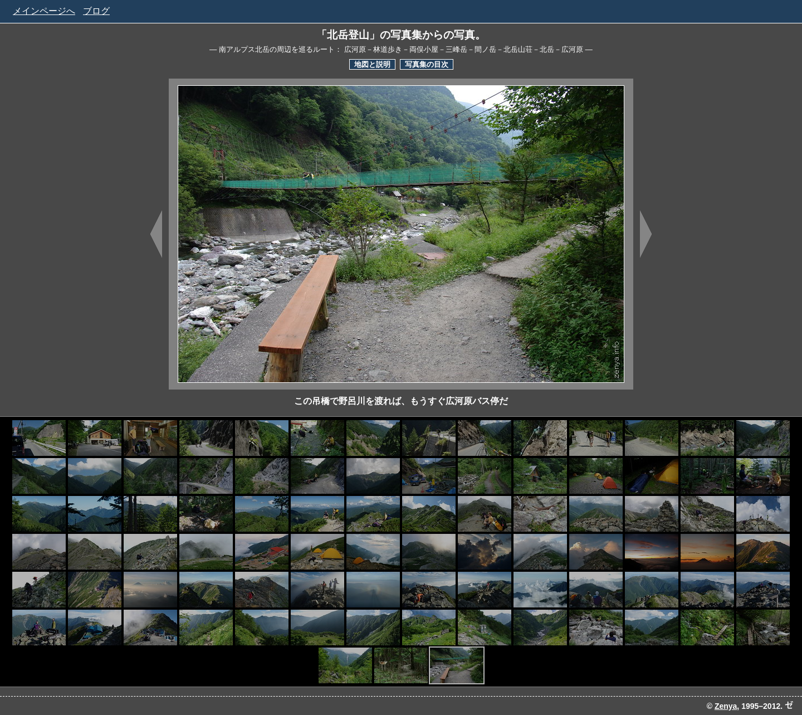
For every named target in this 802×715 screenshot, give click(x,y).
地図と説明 (372, 64)
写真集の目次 (426, 64)
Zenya (726, 706)
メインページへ (44, 11)
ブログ (96, 11)
